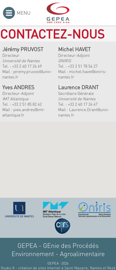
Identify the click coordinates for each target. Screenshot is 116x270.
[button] (43, 174)
